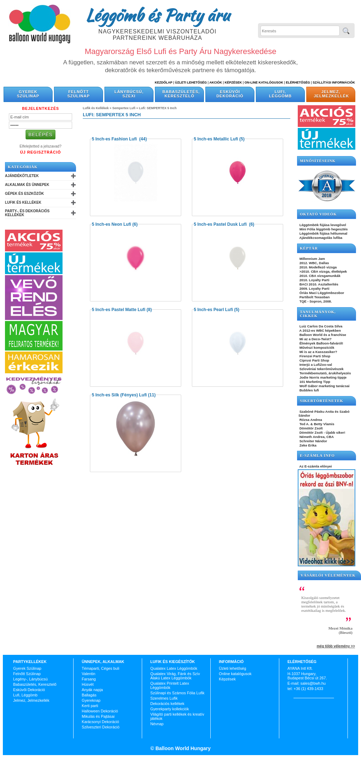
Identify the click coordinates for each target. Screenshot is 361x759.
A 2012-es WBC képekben (319, 330)
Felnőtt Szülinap (79, 94)
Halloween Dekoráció (100, 711)
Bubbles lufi (308, 390)
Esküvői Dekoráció (229, 94)
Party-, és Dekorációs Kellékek (27, 213)
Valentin (88, 674)
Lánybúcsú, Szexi (129, 94)
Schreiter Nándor (312, 441)
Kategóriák (23, 167)
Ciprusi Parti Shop (313, 360)
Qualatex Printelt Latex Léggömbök (169, 685)
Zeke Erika (307, 445)
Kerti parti (90, 706)
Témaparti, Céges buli (100, 668)
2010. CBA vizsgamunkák (319, 276)
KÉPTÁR (309, 248)
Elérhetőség (298, 82)
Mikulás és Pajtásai (98, 716)
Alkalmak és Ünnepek (27, 185)
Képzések (233, 82)
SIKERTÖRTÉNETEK (321, 401)
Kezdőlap (163, 82)
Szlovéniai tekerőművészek (321, 369)
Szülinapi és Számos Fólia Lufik (177, 693)
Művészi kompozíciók (316, 347)
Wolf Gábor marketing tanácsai (324, 386)
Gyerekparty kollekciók (169, 709)
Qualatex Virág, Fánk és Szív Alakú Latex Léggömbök (175, 676)
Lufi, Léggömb (280, 94)
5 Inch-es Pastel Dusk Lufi (221, 224)
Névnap (156, 724)
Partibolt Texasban (314, 297)
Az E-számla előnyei (315, 466)
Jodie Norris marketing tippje (322, 377)
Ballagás (89, 695)
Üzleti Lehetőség (191, 82)
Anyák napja (92, 690)
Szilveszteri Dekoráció (100, 727)
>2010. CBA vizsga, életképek (322, 271)
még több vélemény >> (336, 646)
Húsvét (88, 684)
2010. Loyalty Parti (313, 280)
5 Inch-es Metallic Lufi (216, 139)
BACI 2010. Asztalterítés (318, 284)
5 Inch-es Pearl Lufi (213, 309)
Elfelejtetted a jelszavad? (40, 146)
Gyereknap (91, 700)
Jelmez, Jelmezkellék (331, 94)
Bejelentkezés (40, 108)
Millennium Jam (311, 259)
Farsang (89, 679)
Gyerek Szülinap (28, 94)
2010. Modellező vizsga (317, 267)
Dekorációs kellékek (167, 703)
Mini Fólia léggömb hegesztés (323, 229)
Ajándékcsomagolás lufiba (320, 238)
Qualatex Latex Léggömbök (173, 668)
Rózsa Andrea (310, 420)
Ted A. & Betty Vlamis (316, 424)
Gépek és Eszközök (24, 194)
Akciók (215, 82)
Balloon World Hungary (182, 748)
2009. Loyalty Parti (313, 288)
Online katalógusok (235, 674)
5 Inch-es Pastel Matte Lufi (119, 309)
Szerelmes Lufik (164, 698)
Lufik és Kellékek (23, 202)
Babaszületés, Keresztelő (181, 94)
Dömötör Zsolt (310, 428)
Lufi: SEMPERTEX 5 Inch (158, 108)
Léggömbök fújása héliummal (322, 233)
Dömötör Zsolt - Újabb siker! (321, 432)
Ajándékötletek (22, 176)
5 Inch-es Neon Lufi (111, 224)
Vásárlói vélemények (328, 575)
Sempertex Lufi (123, 108)
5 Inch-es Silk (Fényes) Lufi (119, 394)
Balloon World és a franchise (322, 335)
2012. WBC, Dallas (313, 263)
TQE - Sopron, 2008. (315, 301)
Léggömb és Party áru (157, 15)
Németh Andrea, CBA (316, 437)
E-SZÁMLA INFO (317, 456)
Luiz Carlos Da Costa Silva (320, 326)
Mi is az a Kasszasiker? (317, 352)
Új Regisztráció (40, 152)
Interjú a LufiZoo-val (315, 365)
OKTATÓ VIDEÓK (318, 214)
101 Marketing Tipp (314, 382)
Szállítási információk (334, 82)
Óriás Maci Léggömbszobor (321, 293)
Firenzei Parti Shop (314, 356)
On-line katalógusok (263, 82)
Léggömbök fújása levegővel (322, 225)
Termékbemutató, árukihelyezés (324, 373)
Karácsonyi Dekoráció (100, 722)
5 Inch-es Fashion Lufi (115, 139)
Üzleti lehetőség (232, 668)
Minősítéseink (318, 161)
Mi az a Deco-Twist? (315, 339)
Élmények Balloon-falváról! (320, 343)
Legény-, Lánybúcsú (30, 679)
